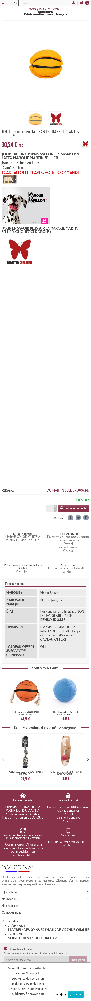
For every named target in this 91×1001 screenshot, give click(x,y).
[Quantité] (50, 508)
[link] (70, 517)
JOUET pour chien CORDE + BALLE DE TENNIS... (25, 772)
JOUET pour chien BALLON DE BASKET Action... (25, 713)
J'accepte (76, 994)
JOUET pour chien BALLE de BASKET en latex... (65, 713)
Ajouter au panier (73, 508)
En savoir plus (35, 994)
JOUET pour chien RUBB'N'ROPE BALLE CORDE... (66, 772)
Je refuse (60, 994)
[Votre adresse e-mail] (36, 959)
